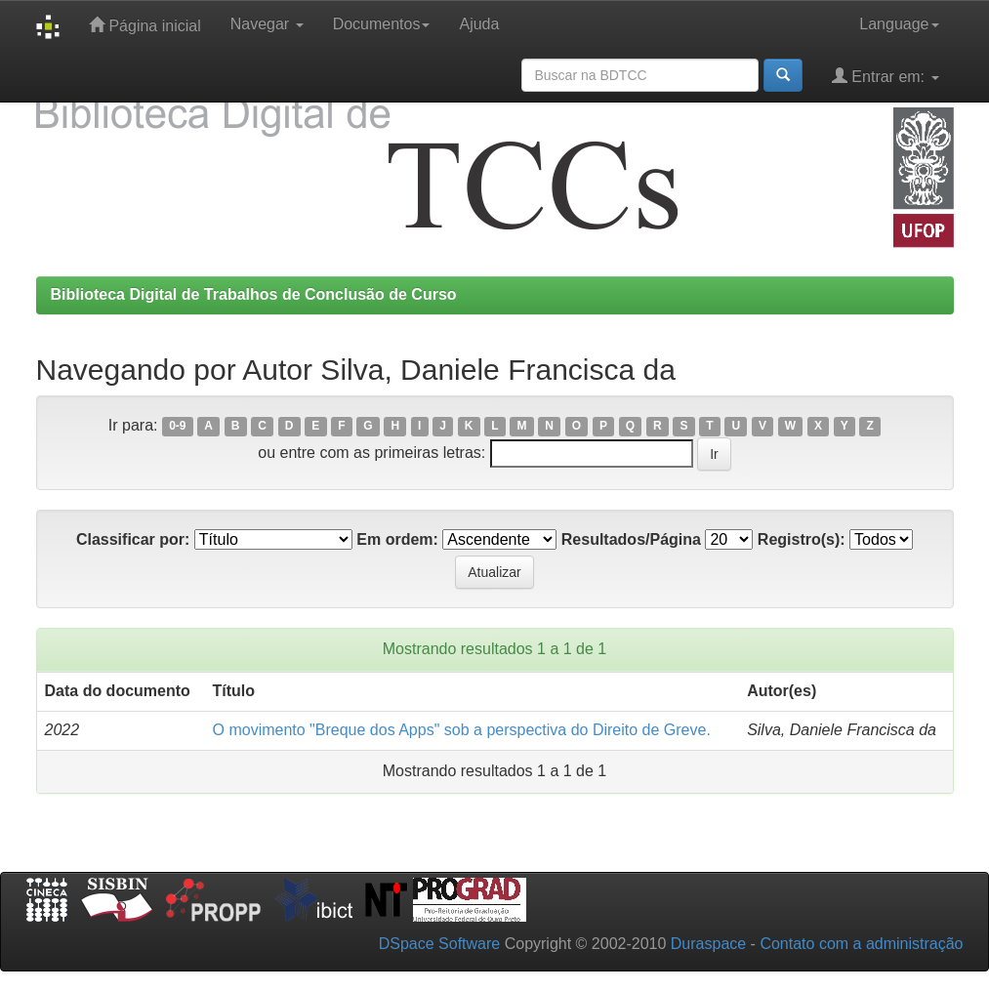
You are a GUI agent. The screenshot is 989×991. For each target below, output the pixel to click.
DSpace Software (440, 943)
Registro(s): (801, 539)
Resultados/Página (631, 539)
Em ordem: (397, 539)
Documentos (382, 24)
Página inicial (145, 25)
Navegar (267, 24)
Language (898, 24)
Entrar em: (885, 75)
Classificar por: (132, 539)
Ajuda (479, 24)
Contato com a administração (861, 943)
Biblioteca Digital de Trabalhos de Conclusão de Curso (254, 294)
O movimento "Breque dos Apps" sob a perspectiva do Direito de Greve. (462, 730)
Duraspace (708, 943)
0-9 (177, 427)
